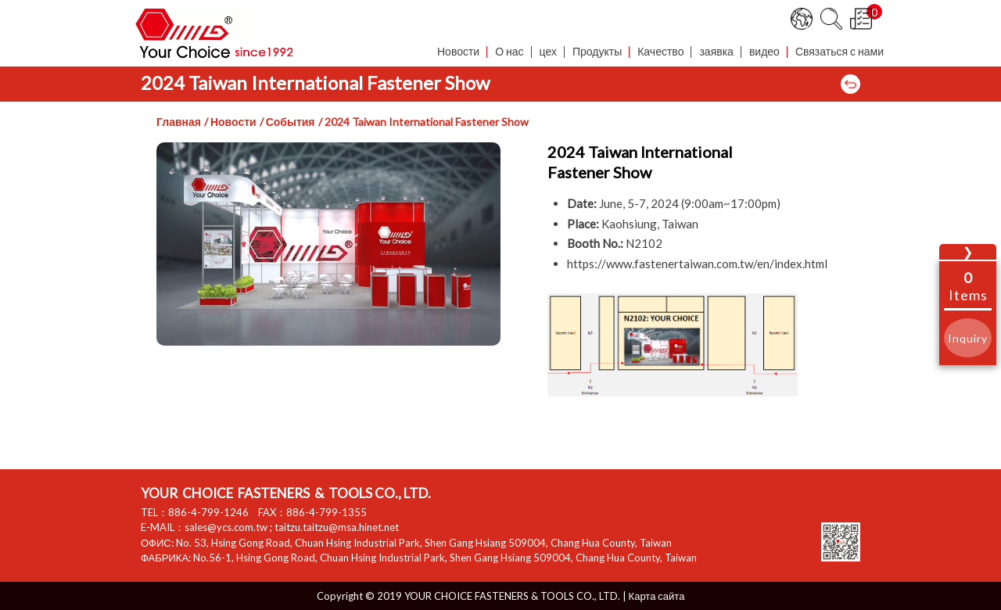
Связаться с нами (839, 52)
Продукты (597, 52)
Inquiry (968, 338)
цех (548, 52)
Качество (660, 52)
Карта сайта (657, 596)
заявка (716, 52)
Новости (458, 52)
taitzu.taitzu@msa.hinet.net (336, 527)
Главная (178, 121)
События (290, 121)
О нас (509, 52)
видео (764, 52)
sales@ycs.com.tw (226, 527)
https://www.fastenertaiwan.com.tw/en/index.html (697, 264)
